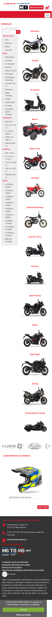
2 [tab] (12, 448)
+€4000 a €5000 (8, 203)
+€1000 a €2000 (8, 185)
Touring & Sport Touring (8, 112)
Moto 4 (7, 67)
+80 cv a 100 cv (9, 169)
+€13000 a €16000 (8, 234)
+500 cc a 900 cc (8, 138)
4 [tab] (20, 448)
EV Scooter (8, 64)
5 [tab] (24, 448)
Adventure (8, 57)
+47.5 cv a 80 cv (9, 163)
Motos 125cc (9, 71)
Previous (2, 446)
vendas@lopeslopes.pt (16, 539)
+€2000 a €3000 (8, 191)
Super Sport (9, 102)
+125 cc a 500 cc (8, 132)
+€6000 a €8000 (8, 216)
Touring (7, 106)
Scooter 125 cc (9, 84)
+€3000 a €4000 (8, 197)
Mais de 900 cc (9, 144)
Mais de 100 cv (9, 175)
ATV (6, 40)
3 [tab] (16, 448)
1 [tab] (8, 448)
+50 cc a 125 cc (9, 126)
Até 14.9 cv (8, 153)
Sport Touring (7, 94)
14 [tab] (32, 451)
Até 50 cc (8, 121)
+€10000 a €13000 (8, 228)
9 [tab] (40, 448)
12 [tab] (24, 451)
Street (6, 99)
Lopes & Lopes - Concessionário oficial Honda (21, 520)
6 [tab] (28, 448)
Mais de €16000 (7, 240)
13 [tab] (28, 451)
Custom (7, 60)
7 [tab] (32, 448)
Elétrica (7, 43)
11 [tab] (20, 451)
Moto (6, 47)
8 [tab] (36, 448)
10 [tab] (44, 448)
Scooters (8, 89)
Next (49, 446)
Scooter (7, 50)
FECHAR (23, 610)
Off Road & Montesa (8, 78)
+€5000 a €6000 (8, 210)
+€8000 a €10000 (8, 222)
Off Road (8, 74)
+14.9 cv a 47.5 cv (8, 157)
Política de (23, 615)
